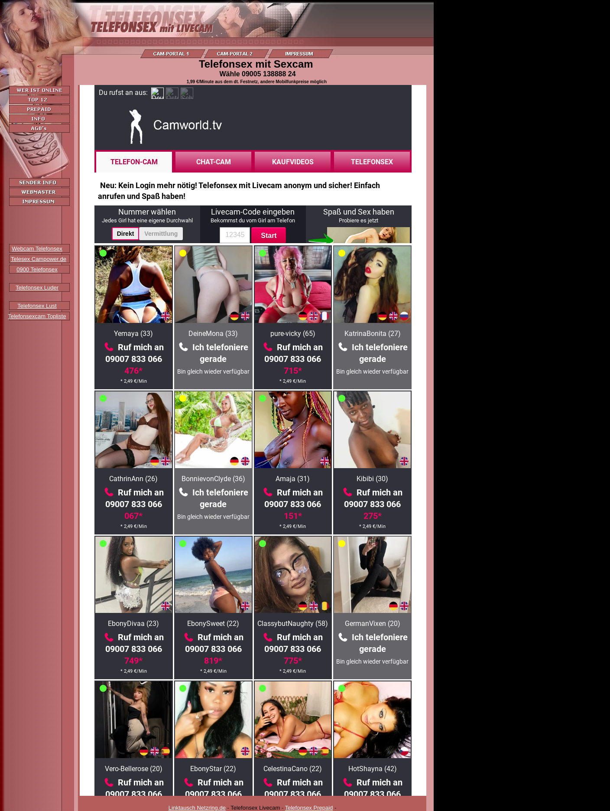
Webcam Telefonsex (37, 248)
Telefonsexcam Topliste (37, 316)
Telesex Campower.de (38, 259)
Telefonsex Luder (37, 287)
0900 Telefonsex (36, 269)
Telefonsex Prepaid (309, 807)
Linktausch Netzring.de (197, 807)
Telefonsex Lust (36, 306)
